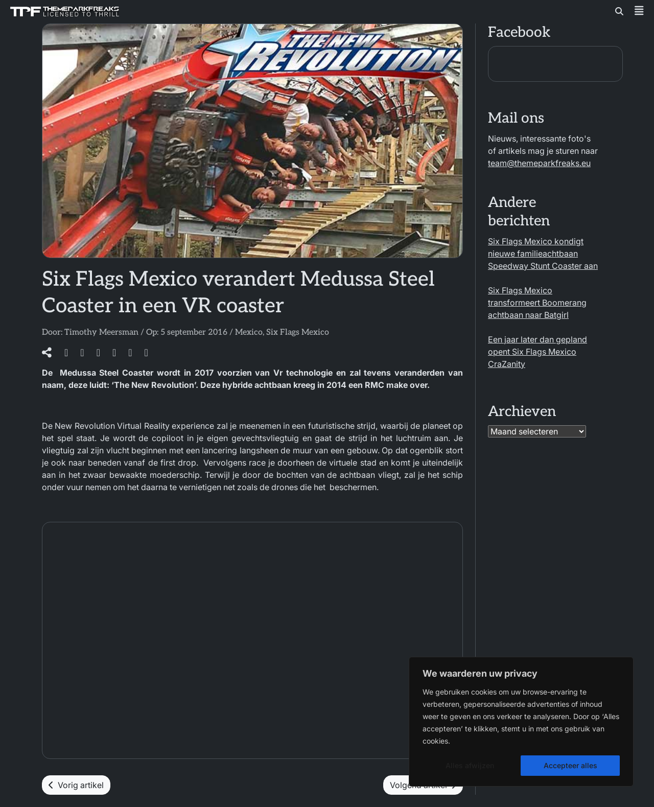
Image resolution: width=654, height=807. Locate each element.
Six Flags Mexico (297, 332)
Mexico (249, 332)
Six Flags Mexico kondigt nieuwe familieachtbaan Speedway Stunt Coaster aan (543, 253)
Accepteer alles (570, 765)
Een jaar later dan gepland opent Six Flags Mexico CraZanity (537, 351)
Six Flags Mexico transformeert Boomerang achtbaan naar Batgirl (537, 302)
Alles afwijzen (470, 765)
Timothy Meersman (101, 332)
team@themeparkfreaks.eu (539, 163)
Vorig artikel (76, 785)
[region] (521, 722)
